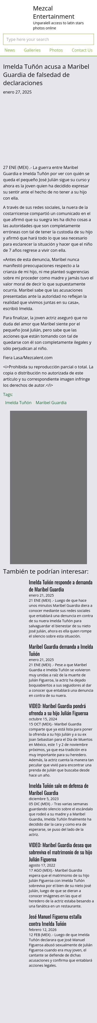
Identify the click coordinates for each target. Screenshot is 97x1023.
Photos (56, 50)
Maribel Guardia (51, 402)
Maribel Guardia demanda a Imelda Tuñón (61, 650)
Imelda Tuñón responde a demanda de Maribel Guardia (61, 585)
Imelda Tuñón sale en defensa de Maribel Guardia (59, 789)
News (9, 50)
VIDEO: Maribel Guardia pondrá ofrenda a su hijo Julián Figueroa (58, 709)
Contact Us (82, 50)
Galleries (32, 50)
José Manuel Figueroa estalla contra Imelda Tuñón (55, 920)
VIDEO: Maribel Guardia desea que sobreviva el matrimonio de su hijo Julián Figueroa (60, 852)
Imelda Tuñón (18, 402)
